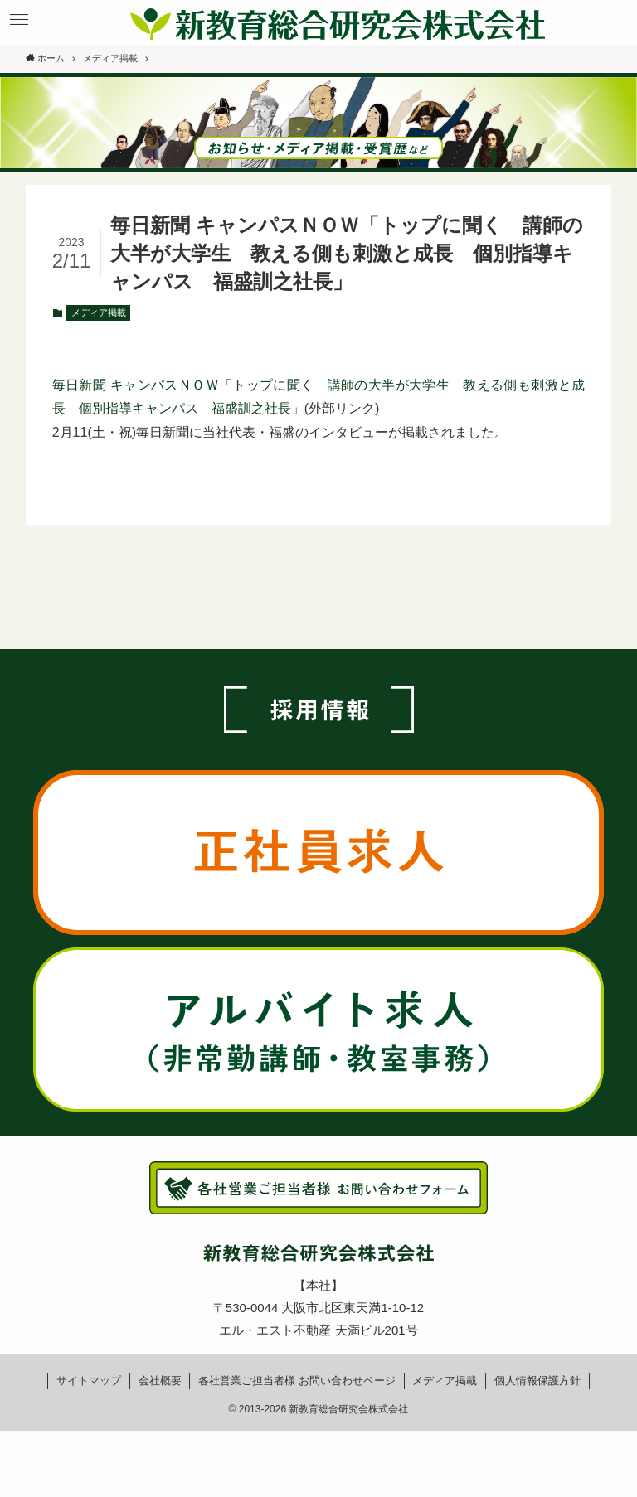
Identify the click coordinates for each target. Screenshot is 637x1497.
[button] (18, 20)
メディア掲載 (98, 312)
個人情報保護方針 (537, 1380)
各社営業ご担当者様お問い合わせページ (297, 1380)
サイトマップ (88, 1380)
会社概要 (160, 1380)
